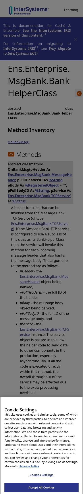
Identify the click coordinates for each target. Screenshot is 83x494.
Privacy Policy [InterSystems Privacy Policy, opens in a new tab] (29, 470)
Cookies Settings (41, 479)
